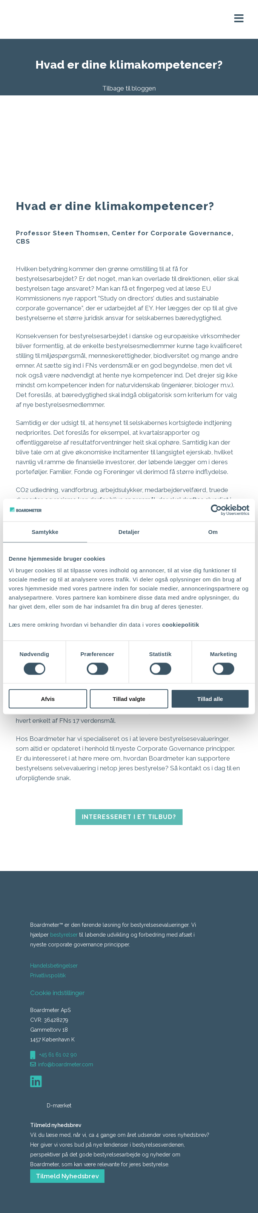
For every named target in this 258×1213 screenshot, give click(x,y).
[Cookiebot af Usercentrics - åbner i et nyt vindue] (216, 509)
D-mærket (51, 1106)
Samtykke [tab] (45, 531)
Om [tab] (213, 531)
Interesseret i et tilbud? (129, 816)
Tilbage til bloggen (129, 88)
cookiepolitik (180, 624)
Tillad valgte (129, 699)
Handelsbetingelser (54, 966)
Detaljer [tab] (129, 531)
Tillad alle (210, 699)
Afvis (48, 699)
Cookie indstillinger (57, 993)
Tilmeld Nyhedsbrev (67, 1176)
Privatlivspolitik (48, 975)
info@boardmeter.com (65, 1064)
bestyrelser (64, 935)
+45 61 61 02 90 (57, 1055)
